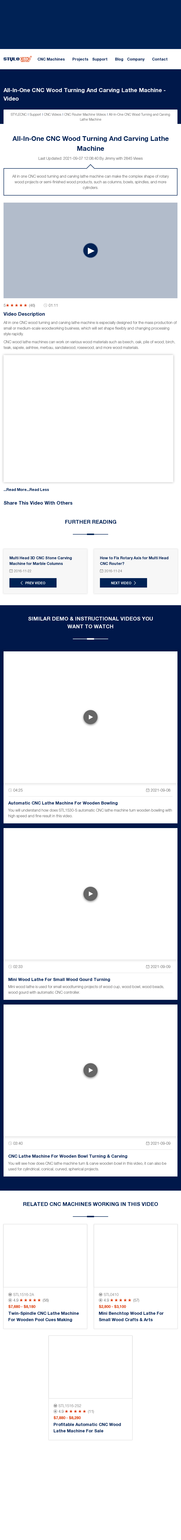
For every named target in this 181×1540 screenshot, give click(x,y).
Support (99, 59)
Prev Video (35, 583)
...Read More (15, 489)
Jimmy (110, 158)
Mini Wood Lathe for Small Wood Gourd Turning (59, 979)
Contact (160, 59)
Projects (80, 59)
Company (135, 59)
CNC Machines (51, 59)
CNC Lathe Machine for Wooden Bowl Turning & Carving (68, 1156)
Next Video (121, 583)
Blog (119, 59)
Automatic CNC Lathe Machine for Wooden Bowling (63, 802)
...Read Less (38, 489)
